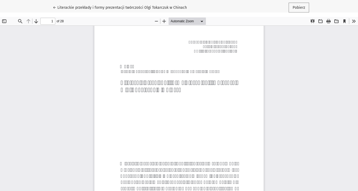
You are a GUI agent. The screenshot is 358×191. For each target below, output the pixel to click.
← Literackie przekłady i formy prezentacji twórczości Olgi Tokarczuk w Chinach (120, 7)
